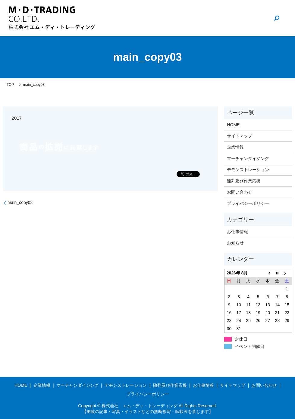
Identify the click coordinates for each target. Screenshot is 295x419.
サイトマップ (239, 135)
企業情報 (186, 18)
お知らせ (235, 242)
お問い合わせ (249, 18)
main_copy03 (20, 202)
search (276, 18)
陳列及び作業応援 (244, 181)
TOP (10, 85)
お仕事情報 (216, 18)
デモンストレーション (248, 169)
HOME (161, 18)
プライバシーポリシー (248, 203)
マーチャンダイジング (248, 158)
